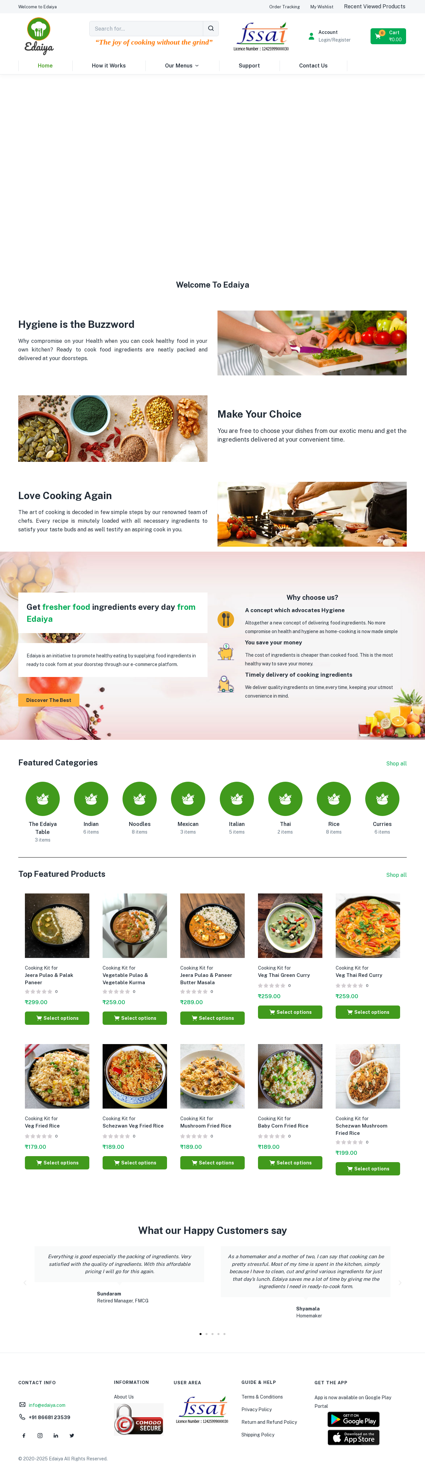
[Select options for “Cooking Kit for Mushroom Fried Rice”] (212, 1162)
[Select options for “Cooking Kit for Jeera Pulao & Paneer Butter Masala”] (212, 1018)
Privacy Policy (256, 1409)
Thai (285, 824)
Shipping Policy (257, 1434)
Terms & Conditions (262, 1397)
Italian (237, 824)
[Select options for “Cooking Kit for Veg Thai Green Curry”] (290, 1012)
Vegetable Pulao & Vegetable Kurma (125, 975)
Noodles (140, 824)
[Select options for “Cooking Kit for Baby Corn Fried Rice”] (290, 1162)
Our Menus (182, 66)
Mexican (188, 824)
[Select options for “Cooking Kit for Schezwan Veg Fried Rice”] (135, 1162)
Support (249, 66)
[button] (37, 7)
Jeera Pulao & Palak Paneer (49, 975)
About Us (124, 1397)
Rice (334, 824)
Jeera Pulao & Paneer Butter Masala (206, 975)
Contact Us (313, 66)
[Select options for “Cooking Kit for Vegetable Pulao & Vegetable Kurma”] (135, 1018)
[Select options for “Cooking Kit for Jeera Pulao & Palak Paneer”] (57, 1018)
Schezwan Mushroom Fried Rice (361, 1126)
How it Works (109, 66)
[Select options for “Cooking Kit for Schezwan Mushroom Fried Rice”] (368, 1168)
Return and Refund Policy (269, 1422)
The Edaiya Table (43, 828)
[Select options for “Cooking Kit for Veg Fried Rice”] (57, 1162)
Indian (91, 824)
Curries (382, 824)
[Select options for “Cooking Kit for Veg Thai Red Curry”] (368, 1012)
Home (45, 66)
